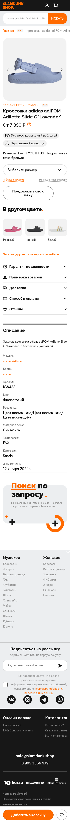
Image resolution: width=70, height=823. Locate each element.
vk (11, 699)
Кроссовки (10, 564)
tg (44, 699)
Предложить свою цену (28, 193)
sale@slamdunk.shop (35, 756)
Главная (8, 31)
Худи (6, 579)
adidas (7, 374)
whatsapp (60, 699)
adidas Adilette (12, 361)
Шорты (7, 595)
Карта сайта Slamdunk (15, 794)
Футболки (9, 585)
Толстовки (9, 590)
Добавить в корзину (28, 815)
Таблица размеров (13, 179)
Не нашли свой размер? (53, 179)
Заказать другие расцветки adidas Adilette (31, 254)
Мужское (11, 558)
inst (27, 699)
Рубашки (8, 621)
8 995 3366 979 (35, 763)
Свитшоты (9, 611)
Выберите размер (22, 170)
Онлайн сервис (17, 718)
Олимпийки (10, 600)
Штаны (7, 616)
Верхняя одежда (14, 574)
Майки (7, 605)
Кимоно (8, 626)
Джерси (8, 569)
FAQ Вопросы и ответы (18, 730)
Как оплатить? (12, 725)
